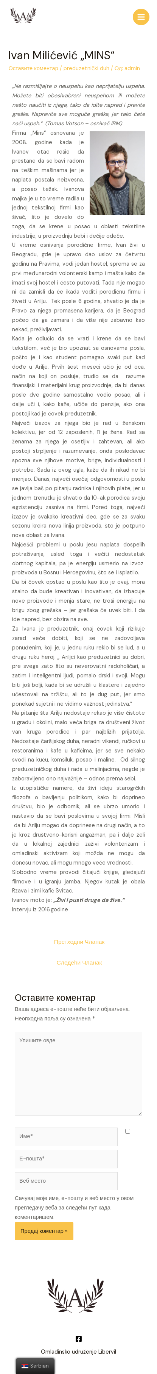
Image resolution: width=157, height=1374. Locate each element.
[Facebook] (78, 1339)
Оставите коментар (33, 68)
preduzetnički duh (86, 68)
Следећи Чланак (79, 962)
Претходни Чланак (79, 942)
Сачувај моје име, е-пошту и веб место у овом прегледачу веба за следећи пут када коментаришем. (74, 1208)
